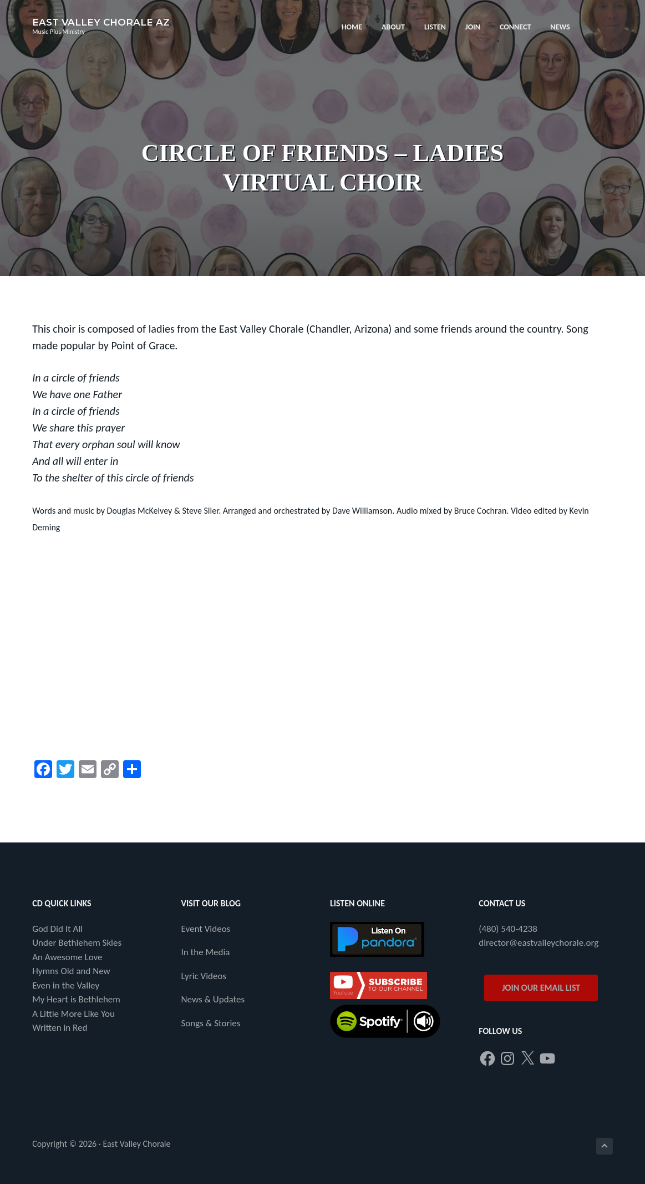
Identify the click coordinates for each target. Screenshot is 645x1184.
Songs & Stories (211, 1023)
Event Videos (206, 929)
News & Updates (213, 999)
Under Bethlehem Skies (76, 943)
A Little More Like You (73, 1014)
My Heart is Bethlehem (76, 999)
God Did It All (57, 929)
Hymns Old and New (71, 971)
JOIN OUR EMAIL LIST (541, 987)
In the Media (205, 952)
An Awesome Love (67, 957)
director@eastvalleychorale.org (538, 943)
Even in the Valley (65, 985)
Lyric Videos (204, 976)
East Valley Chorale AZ (101, 22)
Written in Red (59, 1028)
